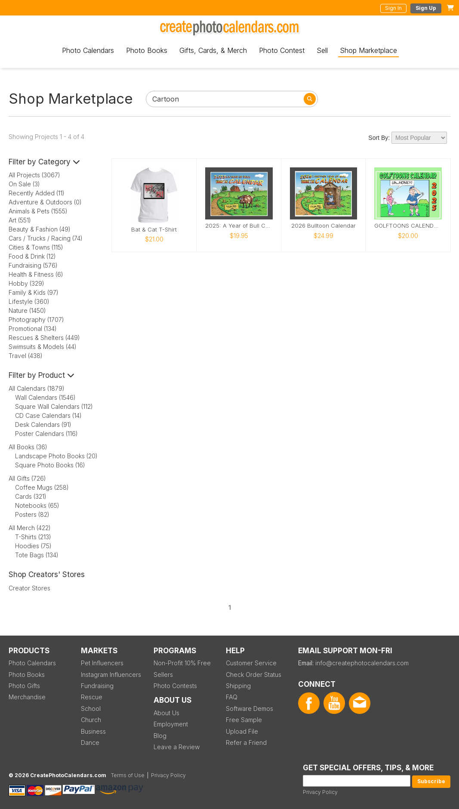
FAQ (231, 697)
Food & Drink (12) (32, 256)
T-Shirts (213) (33, 536)
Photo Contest (282, 50)
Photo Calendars (88, 50)
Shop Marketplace (368, 50)
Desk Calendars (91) (43, 424)
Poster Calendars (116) (46, 433)
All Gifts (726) (27, 478)
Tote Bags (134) (37, 555)
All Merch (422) (30, 527)
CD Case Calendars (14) (48, 415)
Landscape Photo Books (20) (56, 456)
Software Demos (249, 708)
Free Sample (244, 719)
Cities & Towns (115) (36, 247)
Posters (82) (32, 514)
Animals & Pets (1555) (38, 211)
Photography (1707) (36, 319)
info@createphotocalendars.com (362, 663)
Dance (90, 742)
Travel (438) (26, 355)
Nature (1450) (27, 310)
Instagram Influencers (111, 674)
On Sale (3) (24, 184)
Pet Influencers (102, 663)
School (91, 708)
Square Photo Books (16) (50, 465)
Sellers (163, 674)
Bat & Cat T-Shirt (154, 229)
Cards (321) (30, 496)
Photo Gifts (24, 685)
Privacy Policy (320, 792)
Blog (160, 735)
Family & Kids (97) (34, 292)
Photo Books (146, 50)
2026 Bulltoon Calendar (323, 225)
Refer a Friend (246, 742)
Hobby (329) (26, 283)
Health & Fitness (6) (36, 274)
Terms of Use (128, 775)
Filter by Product (41, 375)
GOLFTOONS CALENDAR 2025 (408, 225)
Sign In (393, 8)
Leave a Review (177, 746)
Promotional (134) (33, 328)
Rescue (91, 697)
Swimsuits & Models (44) (43, 346)
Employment (171, 724)
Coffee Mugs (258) (42, 487)
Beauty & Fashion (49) (40, 229)
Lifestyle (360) (29, 301)
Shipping (238, 685)
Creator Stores (29, 588)
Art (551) (20, 220)
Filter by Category (44, 161)
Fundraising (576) (33, 265)
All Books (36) (28, 447)
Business (93, 731)
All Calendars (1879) (37, 388)
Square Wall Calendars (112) (54, 406)
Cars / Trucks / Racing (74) (46, 238)
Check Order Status (253, 674)
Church (91, 719)
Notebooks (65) (37, 505)
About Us (166, 712)
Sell (322, 50)
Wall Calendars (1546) (45, 397)
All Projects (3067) (34, 175)
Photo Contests (175, 685)
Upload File (242, 731)
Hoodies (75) (33, 546)
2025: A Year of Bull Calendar (239, 225)
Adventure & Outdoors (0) (45, 202)
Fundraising (97, 685)
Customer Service (251, 663)
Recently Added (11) (37, 193)
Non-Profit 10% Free (182, 663)
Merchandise (27, 697)
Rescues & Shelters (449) (44, 337)
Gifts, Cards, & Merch (213, 50)
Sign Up (426, 8)
